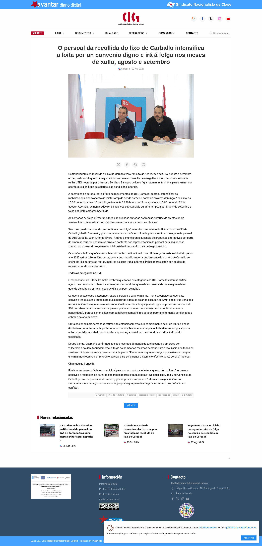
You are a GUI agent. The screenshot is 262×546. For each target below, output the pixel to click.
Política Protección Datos (112, 489)
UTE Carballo (187, 395)
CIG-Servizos (100, 395)
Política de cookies (109, 494)
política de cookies (208, 528)
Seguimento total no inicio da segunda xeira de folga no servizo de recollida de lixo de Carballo (203, 431)
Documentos (84, 33)
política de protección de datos (241, 528)
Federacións (138, 33)
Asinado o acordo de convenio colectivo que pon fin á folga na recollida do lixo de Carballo (140, 431)
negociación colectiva (147, 395)
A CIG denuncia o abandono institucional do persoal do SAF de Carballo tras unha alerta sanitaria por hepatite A (76, 433)
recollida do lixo (164, 395)
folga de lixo (131, 395)
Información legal (108, 484)
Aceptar (249, 538)
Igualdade (111, 33)
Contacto (192, 33)
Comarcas (167, 33)
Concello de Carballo (116, 395)
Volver (131, 405)
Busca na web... (219, 33)
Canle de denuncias (109, 499)
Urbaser (176, 395)
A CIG (59, 33)
